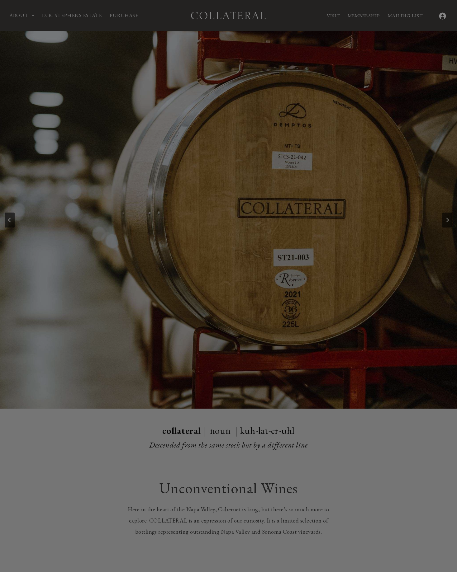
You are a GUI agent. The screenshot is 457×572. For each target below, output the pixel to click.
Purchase (124, 15)
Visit (333, 15)
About (23, 15)
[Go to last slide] (10, 220)
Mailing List (405, 15)
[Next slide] (447, 220)
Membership (364, 15)
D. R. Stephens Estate (72, 15)
